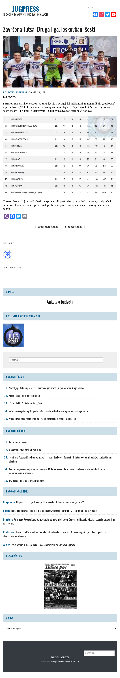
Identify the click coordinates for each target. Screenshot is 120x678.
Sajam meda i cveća (18, 442)
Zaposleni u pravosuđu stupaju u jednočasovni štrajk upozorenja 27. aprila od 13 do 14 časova (55, 511)
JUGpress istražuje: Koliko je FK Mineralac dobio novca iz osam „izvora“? (49, 502)
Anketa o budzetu (60, 301)
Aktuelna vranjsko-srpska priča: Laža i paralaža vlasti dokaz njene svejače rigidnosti (48, 411)
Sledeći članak (75, 226)
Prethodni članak (46, 226)
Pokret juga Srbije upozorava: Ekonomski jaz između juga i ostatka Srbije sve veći (47, 388)
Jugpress (21, 92)
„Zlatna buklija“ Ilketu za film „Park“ (26, 403)
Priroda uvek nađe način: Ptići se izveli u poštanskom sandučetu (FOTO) (42, 418)
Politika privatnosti (60, 657)
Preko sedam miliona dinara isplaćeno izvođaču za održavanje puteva (43, 545)
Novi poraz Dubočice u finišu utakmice (26, 480)
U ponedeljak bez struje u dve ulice (25, 450)
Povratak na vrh (72, 661)
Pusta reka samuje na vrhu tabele (24, 395)
